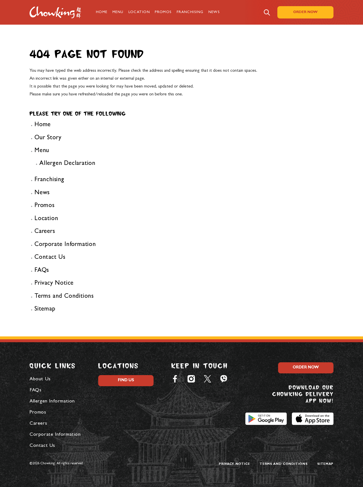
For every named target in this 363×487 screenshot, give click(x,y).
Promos (163, 12)
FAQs (41, 271)
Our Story (48, 138)
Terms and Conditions (64, 297)
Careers (44, 232)
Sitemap (44, 309)
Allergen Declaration (67, 164)
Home (102, 12)
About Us (40, 379)
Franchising (190, 12)
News (214, 12)
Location (139, 12)
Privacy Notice (54, 283)
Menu (118, 12)
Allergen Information (52, 401)
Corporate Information (65, 245)
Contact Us (49, 258)
